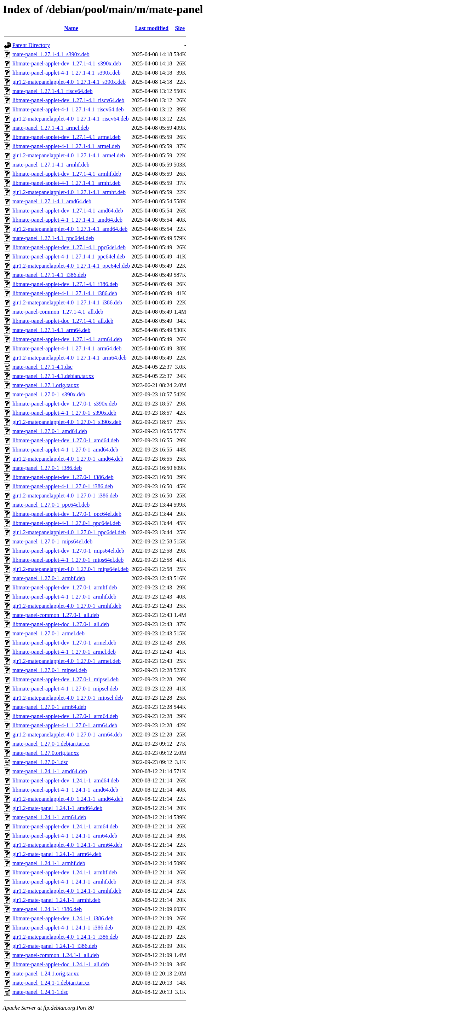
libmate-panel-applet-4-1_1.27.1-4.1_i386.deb (64, 293)
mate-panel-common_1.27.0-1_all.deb (55, 615)
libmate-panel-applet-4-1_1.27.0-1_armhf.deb (64, 597)
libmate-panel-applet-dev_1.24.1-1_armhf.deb (64, 872)
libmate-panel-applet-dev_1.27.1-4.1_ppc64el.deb (69, 247)
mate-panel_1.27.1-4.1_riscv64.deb (52, 91)
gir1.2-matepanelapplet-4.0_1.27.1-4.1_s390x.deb (69, 82)
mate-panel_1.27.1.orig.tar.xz (45, 385)
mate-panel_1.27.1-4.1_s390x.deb (51, 54)
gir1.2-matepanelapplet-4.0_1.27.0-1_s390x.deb (66, 422)
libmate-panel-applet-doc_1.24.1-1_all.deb (60, 964)
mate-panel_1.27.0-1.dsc (40, 762)
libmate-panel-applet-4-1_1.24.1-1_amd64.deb (65, 790)
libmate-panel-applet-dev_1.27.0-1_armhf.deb (64, 587)
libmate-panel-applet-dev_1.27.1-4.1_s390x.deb (66, 63)
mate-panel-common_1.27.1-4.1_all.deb (57, 312)
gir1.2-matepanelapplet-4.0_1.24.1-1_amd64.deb (67, 799)
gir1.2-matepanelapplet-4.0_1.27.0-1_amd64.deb (67, 459)
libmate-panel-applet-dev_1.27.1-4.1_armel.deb (66, 137)
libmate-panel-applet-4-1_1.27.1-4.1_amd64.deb (67, 220)
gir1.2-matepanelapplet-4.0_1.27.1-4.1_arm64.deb (69, 358)
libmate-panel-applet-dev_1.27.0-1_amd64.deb (65, 440)
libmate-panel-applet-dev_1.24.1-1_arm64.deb (65, 826)
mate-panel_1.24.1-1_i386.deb (47, 909)
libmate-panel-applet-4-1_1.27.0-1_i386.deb (62, 486)
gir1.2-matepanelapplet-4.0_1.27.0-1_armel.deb (66, 661)
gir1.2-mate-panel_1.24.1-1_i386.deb (54, 946)
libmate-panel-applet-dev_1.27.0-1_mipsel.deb (65, 679)
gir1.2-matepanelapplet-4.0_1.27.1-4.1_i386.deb (67, 302)
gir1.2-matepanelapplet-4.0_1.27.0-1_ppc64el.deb (69, 532)
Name (71, 28)
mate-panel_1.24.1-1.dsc (40, 992)
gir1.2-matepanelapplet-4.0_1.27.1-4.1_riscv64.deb (70, 119)
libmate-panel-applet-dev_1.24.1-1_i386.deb (63, 918)
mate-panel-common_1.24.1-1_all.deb (55, 955)
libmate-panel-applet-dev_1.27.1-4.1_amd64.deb (67, 211)
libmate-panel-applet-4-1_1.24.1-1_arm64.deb (64, 836)
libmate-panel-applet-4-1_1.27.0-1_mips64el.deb (68, 560)
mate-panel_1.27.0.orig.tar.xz (45, 753)
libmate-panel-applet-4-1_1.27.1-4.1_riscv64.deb (68, 109)
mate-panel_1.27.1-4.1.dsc (42, 367)
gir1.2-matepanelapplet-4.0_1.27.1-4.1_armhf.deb (69, 192)
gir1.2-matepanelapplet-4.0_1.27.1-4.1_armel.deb (68, 155)
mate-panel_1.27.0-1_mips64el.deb (52, 541)
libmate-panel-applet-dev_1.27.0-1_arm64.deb (65, 716)
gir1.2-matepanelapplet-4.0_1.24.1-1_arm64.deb (67, 845)
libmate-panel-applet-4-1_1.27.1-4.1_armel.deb (66, 146)
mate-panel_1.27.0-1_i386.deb (47, 468)
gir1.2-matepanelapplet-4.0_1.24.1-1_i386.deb (65, 937)
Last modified (152, 28)
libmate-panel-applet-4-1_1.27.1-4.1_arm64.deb (66, 348)
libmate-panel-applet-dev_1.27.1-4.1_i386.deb (65, 284)
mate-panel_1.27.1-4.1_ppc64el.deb (53, 238)
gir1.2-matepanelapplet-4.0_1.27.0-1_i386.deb (65, 496)
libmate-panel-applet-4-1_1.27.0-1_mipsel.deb (65, 689)
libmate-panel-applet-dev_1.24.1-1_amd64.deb (65, 780)
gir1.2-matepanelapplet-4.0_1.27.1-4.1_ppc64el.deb (71, 266)
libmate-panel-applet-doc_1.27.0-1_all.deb (60, 624)
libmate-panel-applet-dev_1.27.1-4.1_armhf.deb (66, 174)
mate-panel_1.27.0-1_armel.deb (48, 633)
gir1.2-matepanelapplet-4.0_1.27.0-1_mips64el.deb (70, 569)
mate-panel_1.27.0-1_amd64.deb (49, 431)
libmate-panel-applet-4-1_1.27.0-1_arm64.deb (64, 725)
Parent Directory (31, 45)
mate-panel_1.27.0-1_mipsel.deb (49, 670)
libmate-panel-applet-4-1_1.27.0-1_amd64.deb (65, 450)
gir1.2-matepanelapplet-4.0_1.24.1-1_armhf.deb (66, 891)
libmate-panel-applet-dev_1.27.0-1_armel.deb (64, 643)
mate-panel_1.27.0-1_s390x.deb (48, 394)
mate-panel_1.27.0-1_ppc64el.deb (51, 505)
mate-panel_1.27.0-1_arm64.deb (49, 707)
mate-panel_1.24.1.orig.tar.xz (45, 974)
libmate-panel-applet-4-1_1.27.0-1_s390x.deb (64, 413)
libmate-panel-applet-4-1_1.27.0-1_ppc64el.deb (66, 523)
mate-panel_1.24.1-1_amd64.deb (49, 771)
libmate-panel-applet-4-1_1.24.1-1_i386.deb (62, 928)
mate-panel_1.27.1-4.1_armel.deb (50, 128)
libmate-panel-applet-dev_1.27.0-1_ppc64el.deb (66, 514)
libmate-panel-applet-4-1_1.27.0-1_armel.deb (64, 652)
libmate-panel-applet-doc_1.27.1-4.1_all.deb (62, 321)
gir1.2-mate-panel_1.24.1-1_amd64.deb (57, 808)
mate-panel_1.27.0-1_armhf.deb (48, 578)
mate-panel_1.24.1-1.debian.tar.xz (51, 983)
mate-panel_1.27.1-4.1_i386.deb (49, 275)
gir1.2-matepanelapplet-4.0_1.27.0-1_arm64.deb (67, 735)
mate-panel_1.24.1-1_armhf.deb (48, 863)
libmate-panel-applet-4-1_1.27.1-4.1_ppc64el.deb (68, 257)
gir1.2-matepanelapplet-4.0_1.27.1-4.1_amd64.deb (69, 229)
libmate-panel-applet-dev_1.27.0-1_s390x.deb (64, 404)
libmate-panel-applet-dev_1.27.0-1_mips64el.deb (68, 551)
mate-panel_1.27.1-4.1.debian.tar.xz (53, 376)
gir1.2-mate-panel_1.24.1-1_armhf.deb (56, 900)
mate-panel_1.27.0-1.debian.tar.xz (51, 744)
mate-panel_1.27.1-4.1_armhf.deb (51, 165)
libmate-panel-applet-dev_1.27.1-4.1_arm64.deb (67, 339)
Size (180, 28)
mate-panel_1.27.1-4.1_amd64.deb (51, 201)
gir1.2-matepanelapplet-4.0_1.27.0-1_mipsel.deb (67, 698)
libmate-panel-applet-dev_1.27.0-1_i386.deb (63, 477)
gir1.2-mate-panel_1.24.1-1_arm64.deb (56, 854)
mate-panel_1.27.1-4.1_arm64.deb (51, 330)
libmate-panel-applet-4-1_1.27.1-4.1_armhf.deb (66, 183)
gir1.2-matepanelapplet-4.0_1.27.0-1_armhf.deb (66, 606)
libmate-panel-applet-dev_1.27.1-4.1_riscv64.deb (68, 100)
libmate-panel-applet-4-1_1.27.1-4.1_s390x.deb (66, 73)
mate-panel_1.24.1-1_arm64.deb (49, 817)
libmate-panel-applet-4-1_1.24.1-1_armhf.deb (64, 882)
